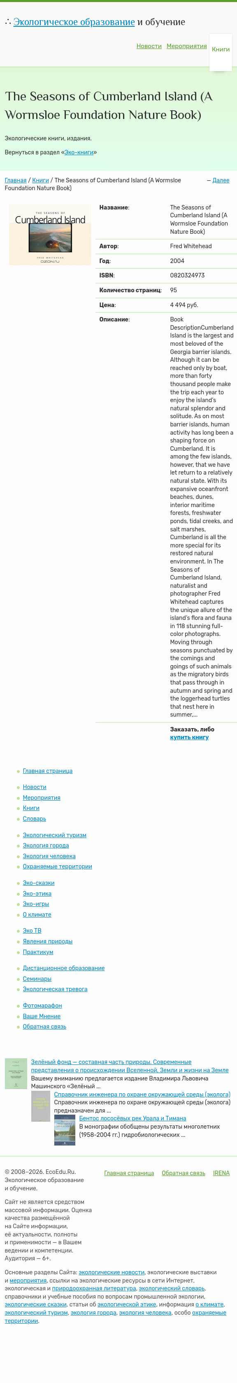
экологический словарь (172, 1288)
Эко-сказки (39, 883)
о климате (209, 1304)
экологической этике (127, 1304)
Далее (220, 180)
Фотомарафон (42, 1005)
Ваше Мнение (42, 1016)
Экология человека (49, 856)
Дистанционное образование (64, 968)
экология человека (145, 1312)
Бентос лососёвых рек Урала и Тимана (132, 1118)
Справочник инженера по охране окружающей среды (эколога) (142, 1094)
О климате (37, 914)
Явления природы (48, 941)
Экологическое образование (74, 21)
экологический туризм (36, 1312)
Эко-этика (37, 893)
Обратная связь (45, 1026)
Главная (16, 180)
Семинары (37, 979)
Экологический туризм (54, 835)
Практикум (38, 952)
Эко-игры (36, 904)
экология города (93, 1312)
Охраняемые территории (58, 866)
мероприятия (27, 1280)
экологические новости (111, 1272)
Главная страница (48, 771)
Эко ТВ (32, 930)
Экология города (46, 845)
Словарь (34, 818)
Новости (149, 46)
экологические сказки (36, 1304)
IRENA (221, 1173)
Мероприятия (187, 46)
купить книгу (189, 737)
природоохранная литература (94, 1288)
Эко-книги (79, 152)
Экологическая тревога (55, 989)
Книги (221, 49)
